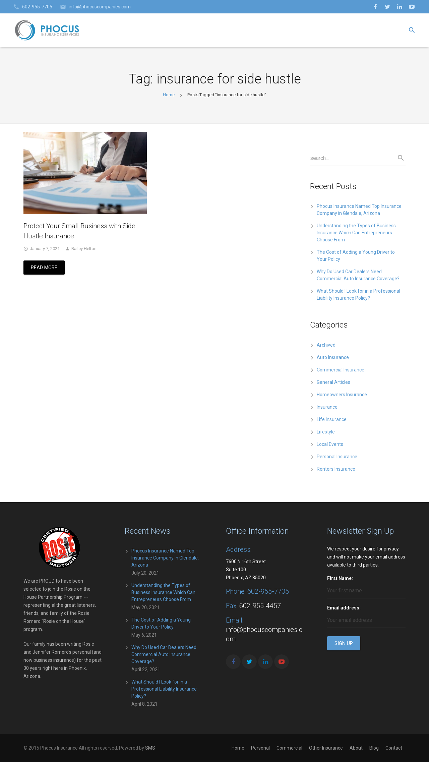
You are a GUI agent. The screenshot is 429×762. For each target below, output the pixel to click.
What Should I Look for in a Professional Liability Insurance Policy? (164, 689)
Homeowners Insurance (342, 394)
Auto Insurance (333, 357)
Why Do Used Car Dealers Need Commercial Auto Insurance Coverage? (163, 654)
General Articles (333, 382)
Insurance (327, 407)
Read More (44, 268)
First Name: (340, 578)
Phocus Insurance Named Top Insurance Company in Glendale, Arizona (165, 558)
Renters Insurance (336, 469)
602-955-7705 (37, 6)
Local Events (330, 444)
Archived (326, 345)
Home (169, 94)
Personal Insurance (337, 456)
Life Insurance (332, 419)
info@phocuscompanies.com (100, 6)
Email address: (344, 607)
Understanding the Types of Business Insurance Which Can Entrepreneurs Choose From (356, 232)
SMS (150, 748)
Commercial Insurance (340, 369)
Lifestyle (326, 431)
